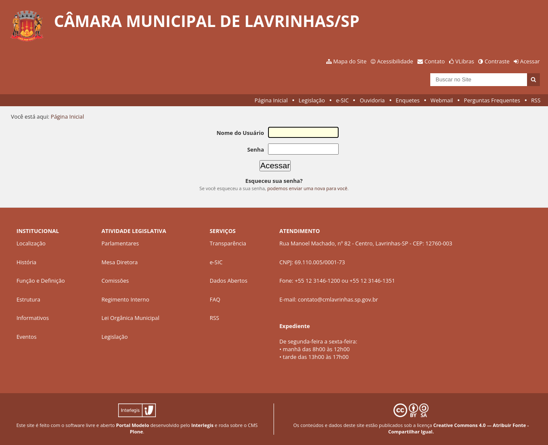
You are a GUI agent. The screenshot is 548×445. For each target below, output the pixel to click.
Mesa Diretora (119, 262)
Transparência (228, 243)
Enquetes (408, 100)
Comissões (115, 280)
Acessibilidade (395, 61)
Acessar (530, 61)
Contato (435, 61)
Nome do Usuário (240, 133)
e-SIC (342, 100)
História (26, 262)
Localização (30, 243)
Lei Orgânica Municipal (130, 318)
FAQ (215, 299)
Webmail (442, 100)
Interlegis (202, 425)
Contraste (497, 61)
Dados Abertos (228, 280)
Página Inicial (271, 100)
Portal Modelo (132, 425)
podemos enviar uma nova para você (307, 188)
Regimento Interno (125, 299)
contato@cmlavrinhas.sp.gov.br (338, 299)
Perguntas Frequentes (492, 100)
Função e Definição (40, 280)
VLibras (465, 61)
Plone (136, 431)
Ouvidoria (372, 100)
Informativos (32, 318)
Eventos (26, 336)
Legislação (312, 100)
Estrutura (28, 299)
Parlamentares (120, 243)
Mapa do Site (349, 61)
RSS (535, 100)
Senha (255, 149)
